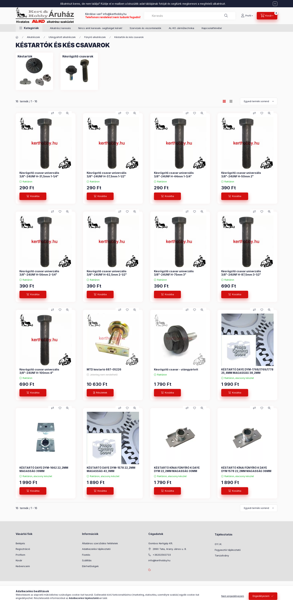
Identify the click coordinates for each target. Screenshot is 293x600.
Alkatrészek (33, 37)
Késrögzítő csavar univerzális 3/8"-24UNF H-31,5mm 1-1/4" (39, 174)
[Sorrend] (258, 101)
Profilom (20, 554)
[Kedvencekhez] (60, 113)
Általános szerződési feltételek (100, 543)
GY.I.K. (218, 544)
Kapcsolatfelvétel (212, 28)
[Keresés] (226, 15)
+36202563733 (162, 554)
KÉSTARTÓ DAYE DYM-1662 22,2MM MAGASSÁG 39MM (43, 469)
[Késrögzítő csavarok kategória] (77, 56)
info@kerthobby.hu (114, 14)
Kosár (19, 560)
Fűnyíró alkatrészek (95, 37)
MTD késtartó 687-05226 (104, 369)
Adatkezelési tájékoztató (96, 548)
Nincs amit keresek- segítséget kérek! (100, 28)
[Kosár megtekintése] (267, 15)
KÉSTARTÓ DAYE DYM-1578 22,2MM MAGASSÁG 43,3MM (111, 469)
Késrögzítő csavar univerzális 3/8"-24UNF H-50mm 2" (241, 174)
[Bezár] (275, 3)
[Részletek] (100, 392)
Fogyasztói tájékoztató (228, 549)
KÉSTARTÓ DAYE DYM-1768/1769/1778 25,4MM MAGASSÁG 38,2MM (247, 371)
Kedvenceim (23, 566)
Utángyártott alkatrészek (62, 37)
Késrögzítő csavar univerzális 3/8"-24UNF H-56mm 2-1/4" (39, 273)
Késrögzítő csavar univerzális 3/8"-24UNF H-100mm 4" (39, 371)
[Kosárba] (32, 196)
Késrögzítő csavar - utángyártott (176, 369)
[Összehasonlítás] (52, 113)
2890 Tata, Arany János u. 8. (169, 548)
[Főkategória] (17, 37)
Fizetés (86, 554)
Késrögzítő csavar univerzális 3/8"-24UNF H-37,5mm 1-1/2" (107, 174)
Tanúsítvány (222, 555)
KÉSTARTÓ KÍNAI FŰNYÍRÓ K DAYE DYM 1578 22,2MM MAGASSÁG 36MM (246, 469)
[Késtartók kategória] (25, 56)
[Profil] (247, 15)
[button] (29, 28)
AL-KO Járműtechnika (181, 28)
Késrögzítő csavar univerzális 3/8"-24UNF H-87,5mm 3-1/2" (241, 273)
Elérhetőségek (90, 566)
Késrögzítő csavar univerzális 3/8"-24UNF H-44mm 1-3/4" (174, 174)
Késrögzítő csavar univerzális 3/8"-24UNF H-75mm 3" (174, 273)
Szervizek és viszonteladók (145, 28)
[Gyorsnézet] (67, 113)
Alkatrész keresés (60, 28)
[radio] (230, 101)
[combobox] (189, 15)
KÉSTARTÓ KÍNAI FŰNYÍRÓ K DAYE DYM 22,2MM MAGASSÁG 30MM (177, 469)
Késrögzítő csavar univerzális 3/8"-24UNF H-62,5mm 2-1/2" (107, 273)
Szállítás (87, 560)
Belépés (20, 543)
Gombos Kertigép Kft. (160, 543)
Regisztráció (23, 548)
